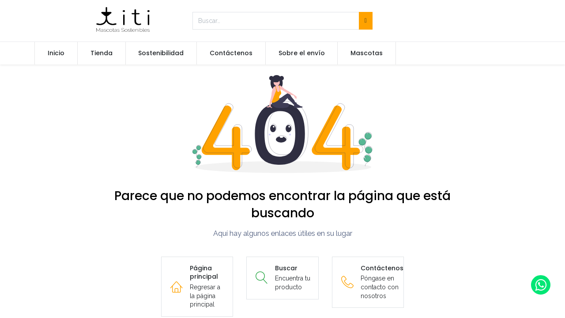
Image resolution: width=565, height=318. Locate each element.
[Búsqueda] (366, 21)
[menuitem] (56, 53)
